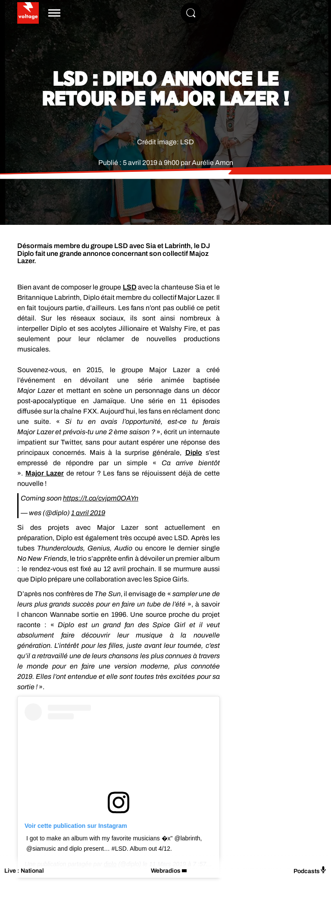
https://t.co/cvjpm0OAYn (100, 498)
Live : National (24, 871)
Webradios (166, 871)
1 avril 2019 (88, 512)
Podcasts (310, 870)
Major (44, 473)
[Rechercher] (191, 13)
